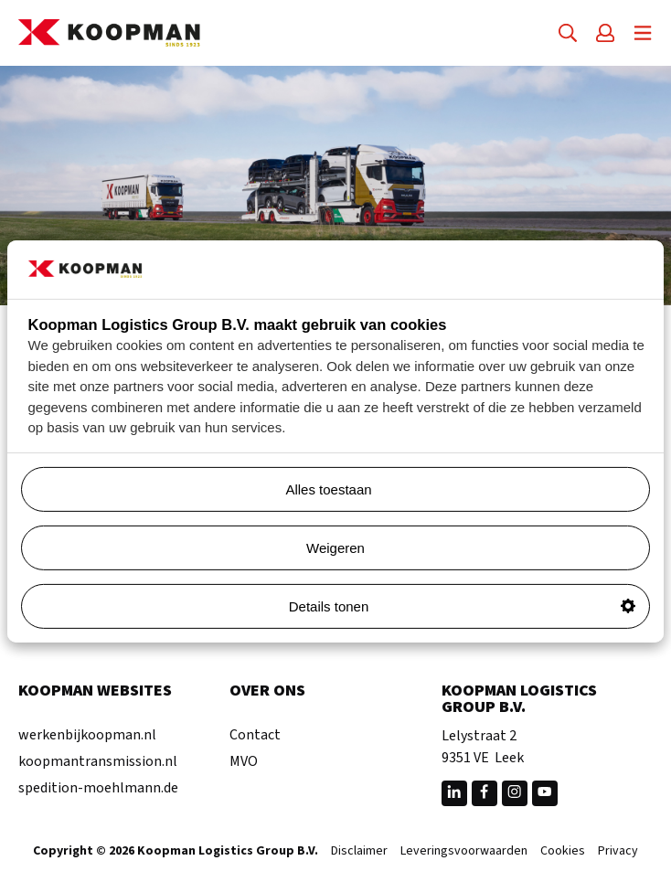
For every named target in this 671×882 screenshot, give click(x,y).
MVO (243, 761)
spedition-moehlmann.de (98, 788)
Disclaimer (359, 852)
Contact (255, 735)
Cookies (562, 852)
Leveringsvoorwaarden (463, 852)
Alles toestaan (460, 489)
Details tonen (462, 606)
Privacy (618, 852)
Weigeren (335, 548)
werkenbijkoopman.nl (87, 735)
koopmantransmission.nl (97, 761)
